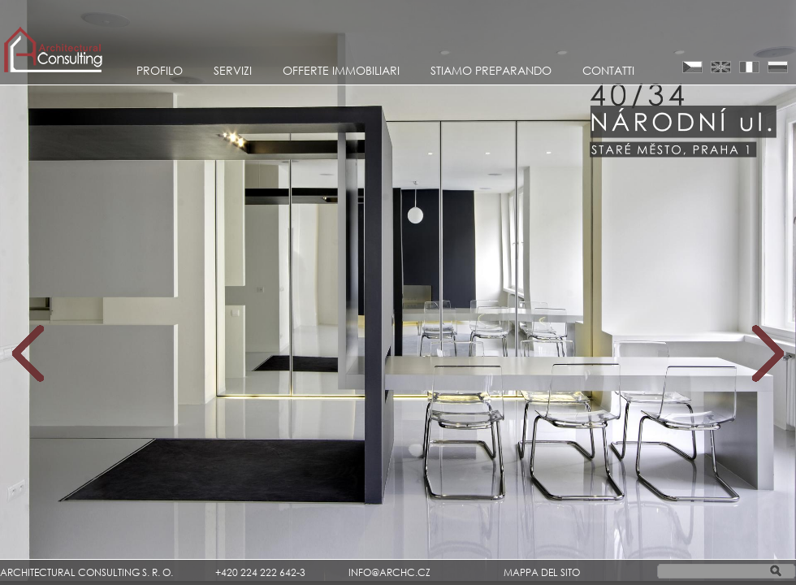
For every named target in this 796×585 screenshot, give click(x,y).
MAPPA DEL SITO (542, 572)
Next (768, 353)
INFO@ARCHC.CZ (389, 572)
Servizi (233, 70)
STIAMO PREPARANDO (491, 70)
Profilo (159, 70)
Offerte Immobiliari (341, 70)
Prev (28, 353)
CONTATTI (608, 70)
